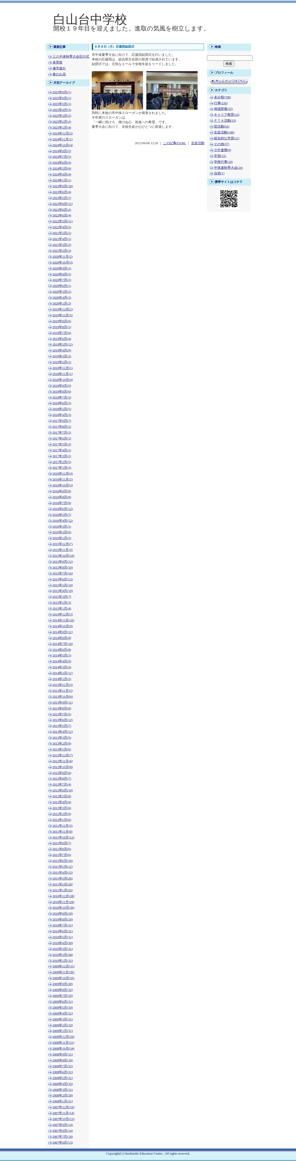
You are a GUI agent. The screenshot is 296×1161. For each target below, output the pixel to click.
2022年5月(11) (63, 221)
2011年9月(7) (62, 843)
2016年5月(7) (62, 515)
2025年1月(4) (62, 127)
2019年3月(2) (62, 356)
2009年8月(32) (63, 990)
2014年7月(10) (63, 644)
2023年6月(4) (62, 192)
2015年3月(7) (62, 597)
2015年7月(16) (63, 573)
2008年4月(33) (63, 1084)
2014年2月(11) (63, 673)
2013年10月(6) (63, 696)
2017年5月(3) (62, 444)
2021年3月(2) (62, 245)
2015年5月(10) (63, 585)
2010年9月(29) (63, 913)
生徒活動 (198, 143)
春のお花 (59, 74)
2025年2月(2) (62, 121)
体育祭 (58, 62)
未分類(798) (222, 97)
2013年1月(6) (62, 749)
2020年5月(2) (62, 292)
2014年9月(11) (63, 632)
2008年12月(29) (64, 1037)
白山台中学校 (90, 19)
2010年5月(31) (63, 937)
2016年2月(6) (62, 532)
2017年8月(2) (62, 426)
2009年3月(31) (63, 1019)
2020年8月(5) (62, 274)
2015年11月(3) (63, 550)
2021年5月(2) (62, 233)
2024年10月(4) (63, 145)
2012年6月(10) (63, 790)
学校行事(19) (223, 162)
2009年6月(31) (63, 1001)
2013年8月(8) (62, 708)
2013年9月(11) (63, 702)
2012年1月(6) (62, 820)
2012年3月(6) (62, 808)
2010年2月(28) (63, 955)
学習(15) (220, 156)
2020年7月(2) (62, 280)
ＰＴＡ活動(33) (225, 120)
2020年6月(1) (62, 286)
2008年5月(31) (63, 1078)
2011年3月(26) (63, 878)
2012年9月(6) (62, 773)
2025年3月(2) (62, 116)
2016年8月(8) (62, 497)
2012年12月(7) (63, 755)
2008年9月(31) (63, 1054)
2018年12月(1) (63, 368)
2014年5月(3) (62, 655)
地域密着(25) (223, 109)
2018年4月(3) (62, 415)
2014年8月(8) (62, 638)
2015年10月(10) (64, 556)
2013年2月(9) (62, 743)
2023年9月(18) (63, 186)
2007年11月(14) (63, 1113)
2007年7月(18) (63, 1136)
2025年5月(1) (62, 104)
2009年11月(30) (63, 972)
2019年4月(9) (62, 350)
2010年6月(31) (63, 931)
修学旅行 (59, 68)
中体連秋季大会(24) (228, 168)
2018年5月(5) (62, 409)
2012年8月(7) (62, 778)
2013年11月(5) (63, 691)
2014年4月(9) (62, 661)
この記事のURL (174, 143)
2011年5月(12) (63, 867)
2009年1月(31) (63, 1031)
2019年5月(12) (63, 344)
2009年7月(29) (63, 996)
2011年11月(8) (63, 831)
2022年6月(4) (62, 215)
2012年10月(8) (63, 767)
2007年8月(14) (63, 1131)
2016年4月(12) (63, 520)
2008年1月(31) (63, 1101)
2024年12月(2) (63, 133)
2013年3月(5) (62, 737)
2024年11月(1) (63, 139)
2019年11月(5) (63, 315)
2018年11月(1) (63, 374)
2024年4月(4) (62, 174)
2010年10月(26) (64, 907)
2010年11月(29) (63, 902)
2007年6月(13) (63, 1142)
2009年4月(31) (63, 1013)
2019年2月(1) (62, 362)
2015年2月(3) (62, 602)
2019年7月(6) (62, 333)
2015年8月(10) (63, 567)
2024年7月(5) (62, 157)
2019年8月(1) (62, 327)
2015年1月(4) (62, 608)
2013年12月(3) (63, 685)
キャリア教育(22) (226, 115)
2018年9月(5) (62, 386)
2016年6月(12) (63, 509)
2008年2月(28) (63, 1095)
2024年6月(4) (62, 162)
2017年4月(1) (62, 450)
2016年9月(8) (62, 491)
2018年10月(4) (63, 380)
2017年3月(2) (62, 456)
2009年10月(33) (64, 978)
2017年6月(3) (62, 438)
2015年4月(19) (63, 591)
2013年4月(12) (63, 732)
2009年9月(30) (63, 984)
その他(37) (221, 144)
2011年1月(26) (63, 890)
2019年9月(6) (62, 321)
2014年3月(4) (62, 667)
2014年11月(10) (63, 620)
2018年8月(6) (62, 391)
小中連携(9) (222, 150)
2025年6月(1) (62, 98)
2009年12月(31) (64, 966)
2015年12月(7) (63, 544)
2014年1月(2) (62, 679)
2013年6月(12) (63, 720)
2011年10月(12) (63, 837)
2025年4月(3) (62, 110)
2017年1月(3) (62, 467)
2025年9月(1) (62, 92)
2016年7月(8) (62, 503)
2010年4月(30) (63, 943)
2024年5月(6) (62, 168)
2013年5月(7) (62, 726)
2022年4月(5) (62, 227)
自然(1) (219, 173)
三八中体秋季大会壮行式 (71, 56)
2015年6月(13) (63, 579)
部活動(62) (221, 126)
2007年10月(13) (64, 1119)
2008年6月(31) (63, 1072)
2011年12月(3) (63, 826)
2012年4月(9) (62, 802)
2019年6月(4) (62, 339)
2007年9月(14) (63, 1125)
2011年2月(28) (63, 884)
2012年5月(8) (62, 796)
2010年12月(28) (64, 896)
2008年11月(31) (63, 1042)
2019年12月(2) (63, 309)
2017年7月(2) (62, 432)
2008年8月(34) (63, 1060)
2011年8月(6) (62, 849)
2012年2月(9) (62, 814)
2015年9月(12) (63, 561)
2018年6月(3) (62, 403)
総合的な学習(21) (226, 138)
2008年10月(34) (64, 1048)
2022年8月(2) (62, 210)
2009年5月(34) (63, 1007)
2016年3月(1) (62, 526)
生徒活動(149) (224, 132)
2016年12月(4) (63, 473)
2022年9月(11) (63, 204)
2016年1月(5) (62, 538)
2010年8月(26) (63, 919)
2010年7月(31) (63, 925)
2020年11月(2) (63, 256)
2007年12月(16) (64, 1107)
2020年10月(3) (63, 262)
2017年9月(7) (62, 421)
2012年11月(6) (63, 761)
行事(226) (221, 103)
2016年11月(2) (63, 479)
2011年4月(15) (63, 872)
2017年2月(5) (62, 462)
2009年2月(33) (63, 1025)
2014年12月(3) (63, 614)
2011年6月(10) (63, 861)
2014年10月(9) (63, 626)
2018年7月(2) (62, 397)
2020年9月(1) (62, 268)
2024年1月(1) (62, 180)
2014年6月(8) (62, 650)
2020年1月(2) (62, 303)
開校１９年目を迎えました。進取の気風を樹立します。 (131, 28)
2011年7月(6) (62, 855)
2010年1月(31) (63, 961)
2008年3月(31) (63, 1090)
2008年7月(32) (63, 1066)
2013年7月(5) (62, 714)
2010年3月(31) (63, 949)
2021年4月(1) (62, 239)
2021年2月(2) (62, 251)
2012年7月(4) (62, 784)
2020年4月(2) (62, 297)
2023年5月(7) (62, 198)
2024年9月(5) (62, 151)
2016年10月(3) (63, 485)
